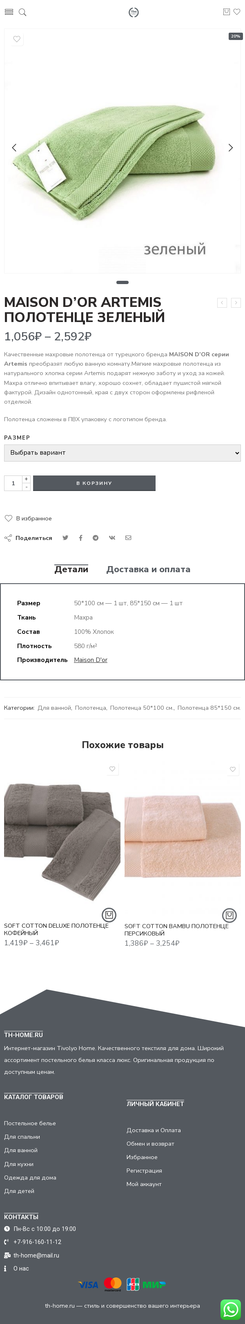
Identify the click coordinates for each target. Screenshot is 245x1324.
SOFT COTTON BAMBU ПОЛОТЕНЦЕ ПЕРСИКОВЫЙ (177, 936)
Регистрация (144, 1170)
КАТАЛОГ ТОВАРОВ (33, 1097)
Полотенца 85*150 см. (209, 708)
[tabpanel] (122, 153)
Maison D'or (90, 659)
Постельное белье (30, 1123)
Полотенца (90, 708)
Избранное (142, 1157)
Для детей (19, 1191)
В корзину (94, 483)
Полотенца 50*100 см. (142, 708)
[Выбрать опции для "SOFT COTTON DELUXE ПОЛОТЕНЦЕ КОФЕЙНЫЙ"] (109, 920)
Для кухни (18, 1164)
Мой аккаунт (144, 1184)
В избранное (34, 518)
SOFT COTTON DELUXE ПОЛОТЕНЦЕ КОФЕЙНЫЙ (56, 934)
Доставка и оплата (148, 569)
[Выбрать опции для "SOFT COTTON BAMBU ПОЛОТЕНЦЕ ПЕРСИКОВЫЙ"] (229, 921)
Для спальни (22, 1137)
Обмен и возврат (150, 1144)
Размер (17, 438)
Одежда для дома (30, 1177)
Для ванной (54, 708)
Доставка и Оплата (154, 1130)
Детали (71, 569)
